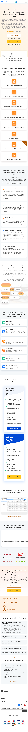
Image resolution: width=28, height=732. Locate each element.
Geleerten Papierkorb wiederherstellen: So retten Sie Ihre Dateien (14, 666)
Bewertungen (18, 31)
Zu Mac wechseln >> (14, 47)
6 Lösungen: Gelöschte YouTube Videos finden (13, 677)
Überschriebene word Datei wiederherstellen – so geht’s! (14, 673)
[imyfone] (4, 2)
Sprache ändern (14, 715)
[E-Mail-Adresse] (11, 711)
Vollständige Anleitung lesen (14, 516)
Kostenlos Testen (14, 35)
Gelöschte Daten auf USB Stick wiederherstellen (11, 670)
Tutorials (3, 698)
